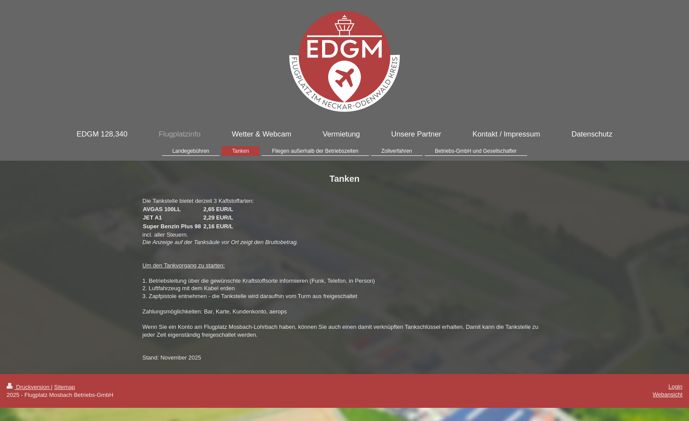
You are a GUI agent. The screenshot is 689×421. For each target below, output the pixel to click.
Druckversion (29, 387)
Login (675, 386)
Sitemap (64, 387)
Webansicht (667, 394)
